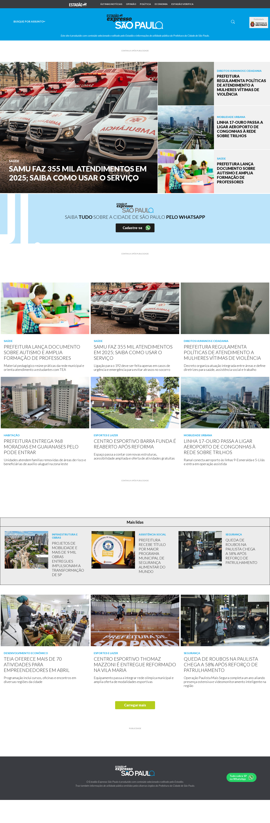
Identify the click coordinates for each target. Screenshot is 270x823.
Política (145, 4)
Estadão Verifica (182, 4)
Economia (161, 4)
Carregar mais (135, 705)
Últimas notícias (111, 4)
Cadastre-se (132, 228)
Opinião (131, 4)
